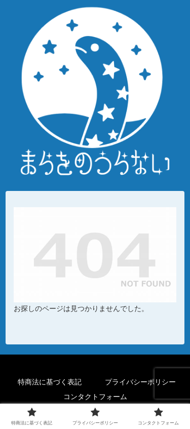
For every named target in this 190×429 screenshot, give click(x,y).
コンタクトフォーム (95, 397)
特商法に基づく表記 (50, 382)
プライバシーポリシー (140, 382)
